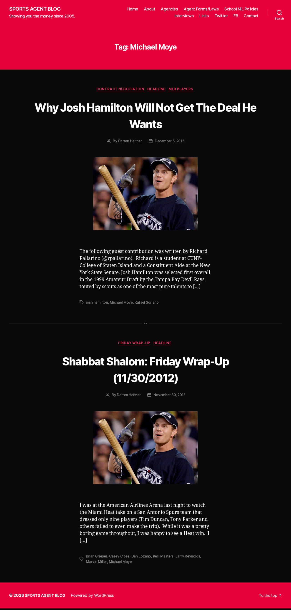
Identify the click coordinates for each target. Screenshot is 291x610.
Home (132, 9)
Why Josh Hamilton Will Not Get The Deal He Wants (145, 116)
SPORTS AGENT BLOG (36, 9)
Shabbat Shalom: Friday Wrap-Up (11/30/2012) (145, 370)
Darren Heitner (129, 142)
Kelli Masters (165, 558)
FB (235, 16)
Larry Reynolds (189, 558)
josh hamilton (97, 303)
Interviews (184, 16)
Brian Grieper (97, 558)
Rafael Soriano (147, 303)
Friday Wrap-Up (134, 345)
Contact (251, 16)
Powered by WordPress (95, 597)
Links (204, 16)
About (149, 9)
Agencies (169, 9)
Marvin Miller (96, 563)
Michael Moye (121, 303)
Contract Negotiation (119, 90)
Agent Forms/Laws (201, 9)
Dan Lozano (142, 558)
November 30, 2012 (170, 396)
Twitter (221, 16)
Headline (157, 90)
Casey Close (120, 558)
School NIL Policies (241, 9)
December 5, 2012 (170, 142)
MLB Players (183, 90)
